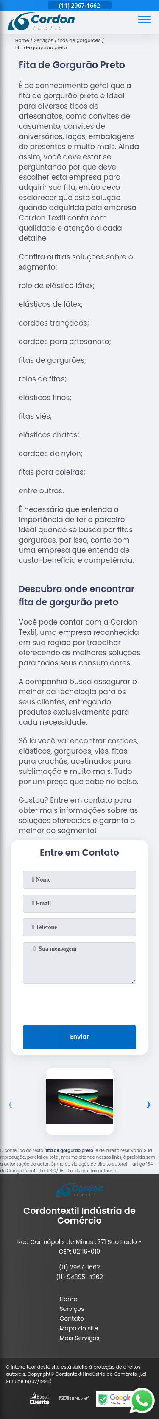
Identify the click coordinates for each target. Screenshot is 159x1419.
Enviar (79, 1036)
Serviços (71, 1309)
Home (68, 1299)
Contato (71, 1318)
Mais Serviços (79, 1338)
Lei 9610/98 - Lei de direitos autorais (78, 1171)
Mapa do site (78, 1328)
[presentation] (79, 1002)
